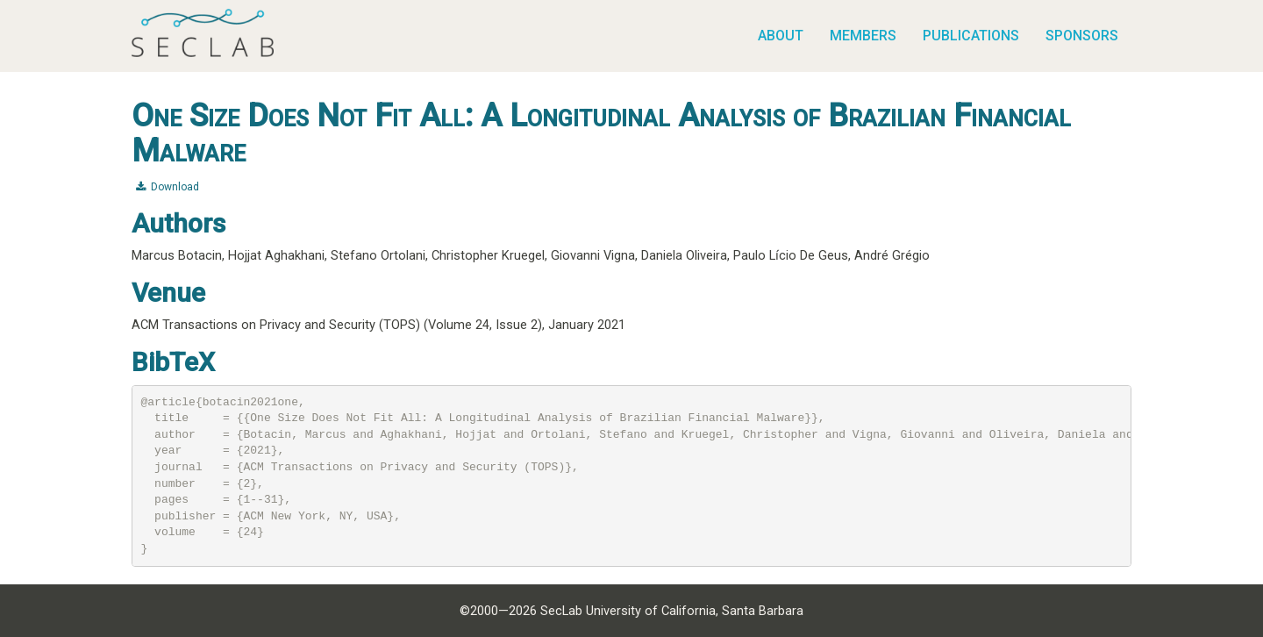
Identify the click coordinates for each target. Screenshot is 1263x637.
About (780, 35)
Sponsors (1081, 35)
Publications (971, 35)
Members (863, 35)
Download (167, 187)
